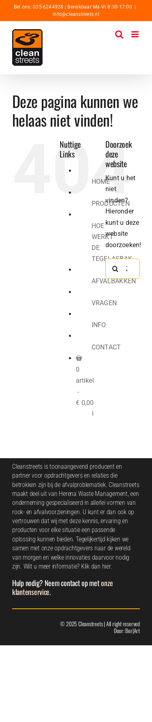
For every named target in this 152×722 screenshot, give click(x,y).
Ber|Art (132, 630)
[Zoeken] (115, 269)
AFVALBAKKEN (114, 281)
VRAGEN (104, 303)
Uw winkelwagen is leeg (92, 414)
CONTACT (106, 347)
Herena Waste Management (93, 494)
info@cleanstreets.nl (76, 14)
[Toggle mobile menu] (135, 34)
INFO (99, 325)
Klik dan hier (96, 566)
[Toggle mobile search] (119, 34)
